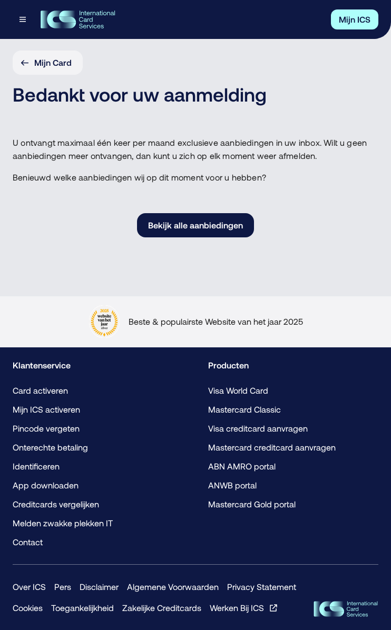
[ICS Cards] (346, 609)
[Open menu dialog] (24, 19)
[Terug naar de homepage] (77, 19)
